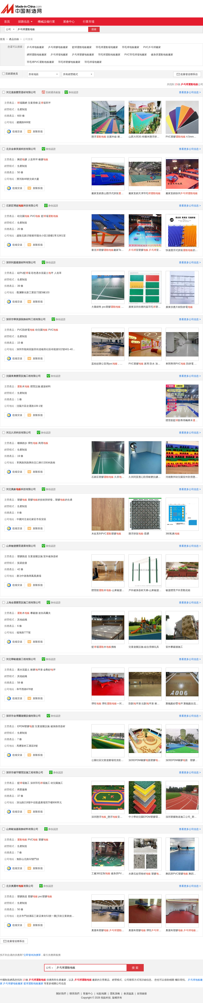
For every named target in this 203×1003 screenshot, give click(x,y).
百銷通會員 (10, 73)
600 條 (20, 115)
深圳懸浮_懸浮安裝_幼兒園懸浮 (107, 816)
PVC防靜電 (26, 329)
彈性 (33, 442)
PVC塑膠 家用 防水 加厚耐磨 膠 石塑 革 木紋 (145, 363)
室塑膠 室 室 (145, 249)
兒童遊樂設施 (35, 556)
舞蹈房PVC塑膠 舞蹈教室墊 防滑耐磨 (182, 873)
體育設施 (35, 386)
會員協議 (128, 993)
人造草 (58, 272)
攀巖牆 (34, 612)
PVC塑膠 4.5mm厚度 (182, 136)
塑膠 (22, 499)
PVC (35, 215)
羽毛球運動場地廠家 (107, 47)
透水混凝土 (23, 669)
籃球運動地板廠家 (82, 47)
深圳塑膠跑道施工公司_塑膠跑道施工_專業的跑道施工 (182, 816)
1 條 (19, 399)
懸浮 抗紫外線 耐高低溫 (107, 136)
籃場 (49, 215)
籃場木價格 (103, 646)
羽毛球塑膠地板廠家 (69, 61)
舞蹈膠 (22, 159)
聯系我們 (74, 993)
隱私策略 (115, 993)
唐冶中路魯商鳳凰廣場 (29, 575)
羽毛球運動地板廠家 (109, 54)
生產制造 (22, 109)
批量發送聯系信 (187, 74)
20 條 (20, 228)
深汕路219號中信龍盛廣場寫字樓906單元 (39, 802)
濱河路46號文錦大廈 (28, 178)
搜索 (93, 29)
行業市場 (88, 21)
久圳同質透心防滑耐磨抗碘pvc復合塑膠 (145, 476)
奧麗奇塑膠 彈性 (145, 930)
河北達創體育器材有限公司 (21, 92)
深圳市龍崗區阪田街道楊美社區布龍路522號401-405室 (46, 349)
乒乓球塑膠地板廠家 (83, 54)
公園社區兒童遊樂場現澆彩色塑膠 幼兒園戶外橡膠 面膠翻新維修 (107, 760)
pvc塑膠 (45, 896)
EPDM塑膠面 (25, 726)
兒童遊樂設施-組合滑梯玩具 (144, 646)
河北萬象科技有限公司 (21, 489)
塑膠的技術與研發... (41, 499)
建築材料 (46, 386)
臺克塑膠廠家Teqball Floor (107, 249)
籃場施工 (23, 782)
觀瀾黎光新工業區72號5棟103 (33, 292)
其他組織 (22, 619)
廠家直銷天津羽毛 (145, 193)
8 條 (19, 512)
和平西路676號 (25, 689)
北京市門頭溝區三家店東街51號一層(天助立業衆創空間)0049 (50, 915)
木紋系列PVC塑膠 (106, 533)
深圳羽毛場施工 (40, 782)
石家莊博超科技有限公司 (22, 205)
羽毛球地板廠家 (130, 47)
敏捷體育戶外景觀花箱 (178, 590)
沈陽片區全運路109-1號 (30, 405)
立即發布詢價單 (32, 954)
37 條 (20, 795)
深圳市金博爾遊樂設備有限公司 (23, 715)
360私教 (173, 533)
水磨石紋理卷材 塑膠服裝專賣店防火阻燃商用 (145, 873)
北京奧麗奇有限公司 (19, 885)
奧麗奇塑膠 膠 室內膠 (107, 930)
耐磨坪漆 (36, 669)
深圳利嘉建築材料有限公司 (21, 262)
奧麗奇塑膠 (182, 930)
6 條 (19, 625)
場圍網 (22, 102)
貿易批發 (22, 562)
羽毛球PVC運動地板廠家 (40, 61)
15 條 (20, 342)
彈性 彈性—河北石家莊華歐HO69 (107, 703)
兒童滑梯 (33, 102)
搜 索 (135, 967)
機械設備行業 (46, 21)
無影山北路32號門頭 (28, 858)
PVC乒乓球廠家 (152, 47)
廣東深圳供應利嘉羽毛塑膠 (145, 306)
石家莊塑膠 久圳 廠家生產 (107, 476)
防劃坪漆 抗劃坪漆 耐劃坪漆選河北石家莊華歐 (145, 703)
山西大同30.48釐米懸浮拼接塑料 (145, 136)
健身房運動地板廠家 (162, 54)
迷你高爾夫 (44, 612)
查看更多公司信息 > (190, 92)
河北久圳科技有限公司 (18, 432)
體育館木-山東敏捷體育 (107, 590)
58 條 (20, 682)
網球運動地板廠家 (37, 54)
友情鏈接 (142, 993)
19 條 (20, 455)
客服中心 (88, 993)
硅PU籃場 (24, 272)
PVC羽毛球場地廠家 (135, 54)
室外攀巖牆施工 (174, 646)
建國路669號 (24, 122)
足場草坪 (44, 102)
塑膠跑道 (22, 556)
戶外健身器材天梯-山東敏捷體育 (145, 590)
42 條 (20, 569)
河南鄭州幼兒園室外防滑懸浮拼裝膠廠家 (182, 476)
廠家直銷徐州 (182, 193)
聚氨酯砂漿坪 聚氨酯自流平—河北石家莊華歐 (182, 703)
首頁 (7, 21)
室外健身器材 (50, 556)
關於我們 (61, 993)
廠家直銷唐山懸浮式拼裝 (107, 193)
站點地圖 (101, 993)
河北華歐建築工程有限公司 (21, 659)
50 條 (20, 172)
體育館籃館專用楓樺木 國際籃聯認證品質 (182, 420)
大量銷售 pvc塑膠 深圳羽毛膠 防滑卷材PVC (107, 306)
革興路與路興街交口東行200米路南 (36, 462)
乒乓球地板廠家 (35, 47)
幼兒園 (23, 215)
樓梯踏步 (22, 442)
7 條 (19, 739)
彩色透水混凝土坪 (42, 272)
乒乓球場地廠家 (59, 54)
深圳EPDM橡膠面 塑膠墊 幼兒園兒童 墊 (182, 760)
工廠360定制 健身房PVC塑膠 (107, 873)
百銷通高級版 (51, 92)
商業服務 (22, 789)
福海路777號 (24, 632)
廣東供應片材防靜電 (179, 306)
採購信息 (25, 21)
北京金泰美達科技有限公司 (21, 148)
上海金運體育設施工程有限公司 (23, 602)
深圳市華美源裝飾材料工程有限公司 (26, 319)
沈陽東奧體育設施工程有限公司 (23, 375)
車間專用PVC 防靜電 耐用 (182, 363)
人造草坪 (33, 159)
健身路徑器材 (57, 726)
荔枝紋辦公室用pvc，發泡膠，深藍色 (107, 363)
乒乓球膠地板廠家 (58, 47)
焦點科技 (106, 997)
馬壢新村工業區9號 (27, 745)
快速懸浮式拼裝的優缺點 (182, 250)
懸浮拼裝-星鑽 (139, 533)
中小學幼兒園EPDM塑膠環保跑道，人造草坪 (145, 816)
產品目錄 (14, 39)
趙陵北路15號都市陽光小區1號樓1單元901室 (41, 235)
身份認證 (71, 92)
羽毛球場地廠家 (93, 61)
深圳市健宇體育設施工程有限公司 (24, 772)
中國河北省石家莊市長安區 (31, 519)
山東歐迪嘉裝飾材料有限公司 (22, 829)
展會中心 (69, 21)
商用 (43, 442)
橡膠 (43, 159)
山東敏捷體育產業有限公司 (21, 545)
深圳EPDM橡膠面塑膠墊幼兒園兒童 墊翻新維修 (145, 760)
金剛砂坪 (49, 669)
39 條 (20, 285)
